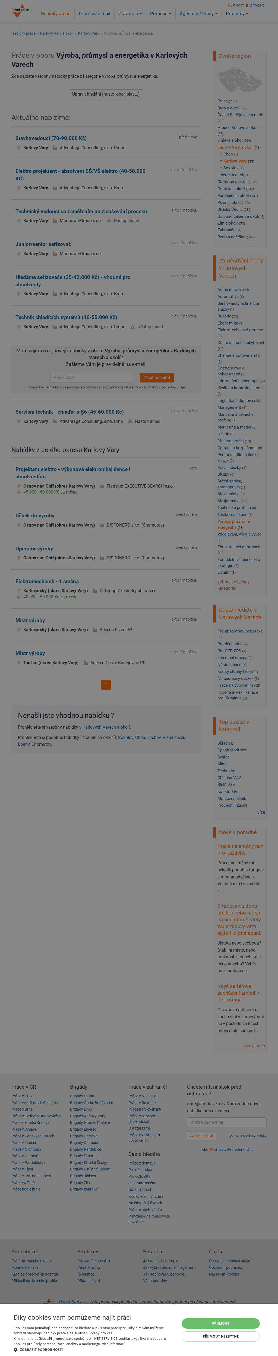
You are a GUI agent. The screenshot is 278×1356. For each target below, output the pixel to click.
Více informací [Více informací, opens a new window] (113, 1344)
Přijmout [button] (220, 1323)
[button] (94, 1349)
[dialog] (139, 1330)
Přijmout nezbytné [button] (221, 1336)
